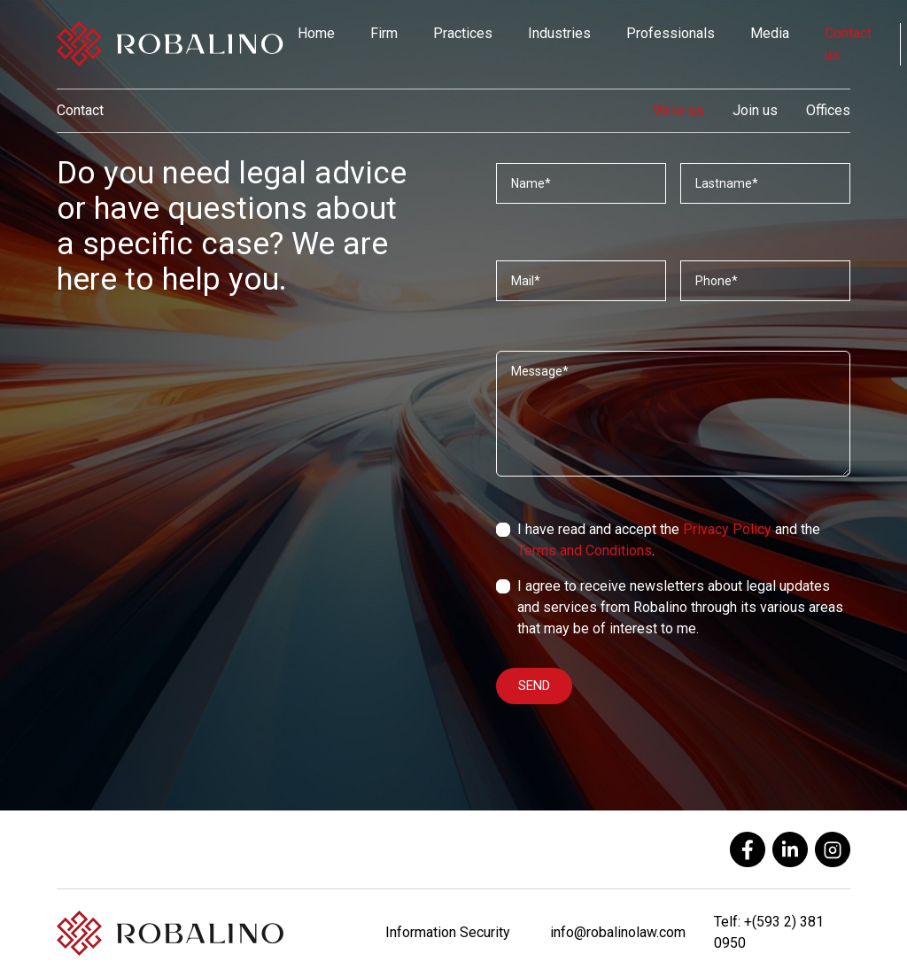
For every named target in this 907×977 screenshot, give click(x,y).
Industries (559, 33)
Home (316, 33)
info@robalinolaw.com (618, 932)
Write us (678, 110)
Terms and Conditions (584, 550)
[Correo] (581, 280)
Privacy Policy (727, 529)
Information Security (447, 932)
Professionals (670, 33)
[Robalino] (170, 44)
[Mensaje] (673, 414)
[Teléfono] (765, 280)
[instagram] (832, 849)
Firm (384, 33)
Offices (828, 110)
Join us (755, 110)
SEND (534, 686)
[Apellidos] (765, 183)
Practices (462, 33)
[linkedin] (790, 849)
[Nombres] (581, 183)
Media (769, 33)
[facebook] (747, 849)
